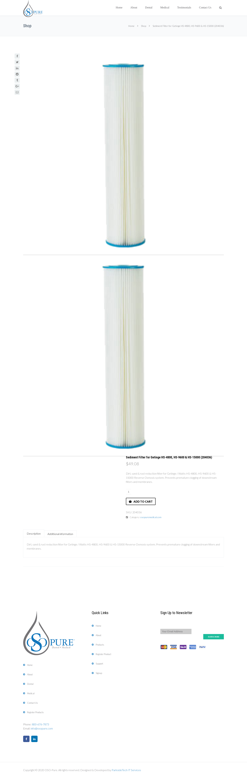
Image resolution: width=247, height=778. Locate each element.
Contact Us (205, 7)
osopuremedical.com (150, 517)
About (133, 7)
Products (100, 644)
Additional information (60, 533)
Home (119, 7)
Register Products (35, 712)
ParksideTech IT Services (126, 770)
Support (99, 663)
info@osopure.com (42, 728)
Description (34, 533)
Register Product (103, 654)
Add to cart (143, 501)
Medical (164, 7)
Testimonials (184, 7)
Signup (99, 673)
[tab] (33, 533)
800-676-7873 (40, 724)
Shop (143, 25)
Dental (148, 7)
